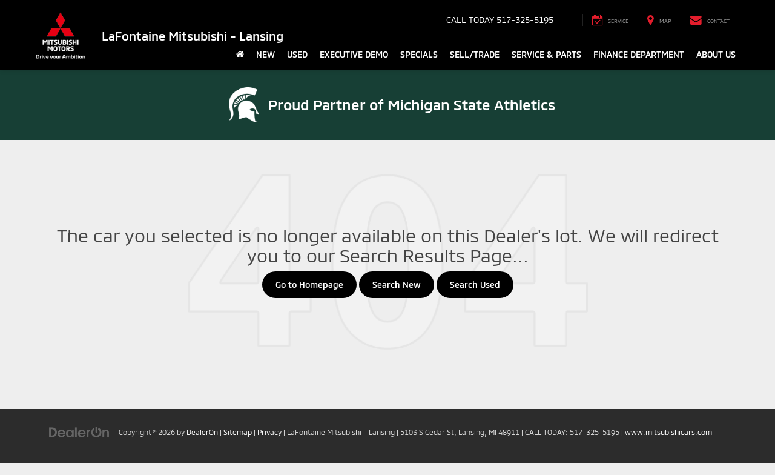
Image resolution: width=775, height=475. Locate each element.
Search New (396, 284)
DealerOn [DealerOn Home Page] (202, 432)
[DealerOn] (79, 432)
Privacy (269, 432)
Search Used (475, 284)
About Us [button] (716, 54)
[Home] (240, 54)
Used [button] (297, 54)
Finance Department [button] (638, 54)
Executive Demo (354, 54)
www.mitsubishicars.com (668, 432)
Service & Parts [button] (546, 54)
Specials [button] (419, 54)
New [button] (265, 54)
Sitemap (237, 432)
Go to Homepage (309, 284)
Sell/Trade (475, 54)
